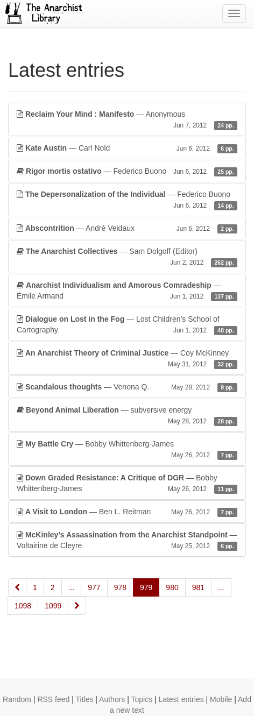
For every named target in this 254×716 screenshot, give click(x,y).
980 (172, 587)
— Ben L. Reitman (127, 511)
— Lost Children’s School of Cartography (127, 325)
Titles (85, 699)
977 (94, 587)
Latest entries (181, 699)
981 (198, 587)
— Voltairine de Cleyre (127, 540)
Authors (112, 699)
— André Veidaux (127, 228)
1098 (23, 605)
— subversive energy (127, 416)
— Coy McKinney (127, 359)
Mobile (221, 699)
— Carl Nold (127, 148)
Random (17, 699)
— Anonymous (127, 120)
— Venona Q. (127, 386)
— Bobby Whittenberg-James (127, 449)
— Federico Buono (127, 171)
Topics (142, 699)
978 (120, 587)
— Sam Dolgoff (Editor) (127, 257)
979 (146, 587)
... (71, 587)
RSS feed (53, 699)
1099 (53, 605)
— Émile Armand (127, 291)
